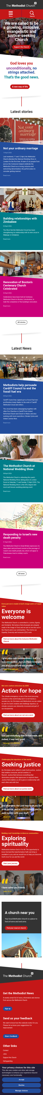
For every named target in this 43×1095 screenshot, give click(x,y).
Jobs (5, 1054)
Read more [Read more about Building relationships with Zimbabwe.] (6, 239)
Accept (21, 1080)
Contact (5, 1050)
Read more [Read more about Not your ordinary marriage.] (6, 175)
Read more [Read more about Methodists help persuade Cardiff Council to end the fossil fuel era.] (6, 423)
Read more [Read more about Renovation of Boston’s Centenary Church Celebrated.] (6, 306)
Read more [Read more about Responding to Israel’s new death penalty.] (6, 557)
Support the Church (9, 1057)
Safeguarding (7, 1061)
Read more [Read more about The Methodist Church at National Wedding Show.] (6, 491)
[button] (11, 13)
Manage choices (21, 1091)
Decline (21, 1085)
